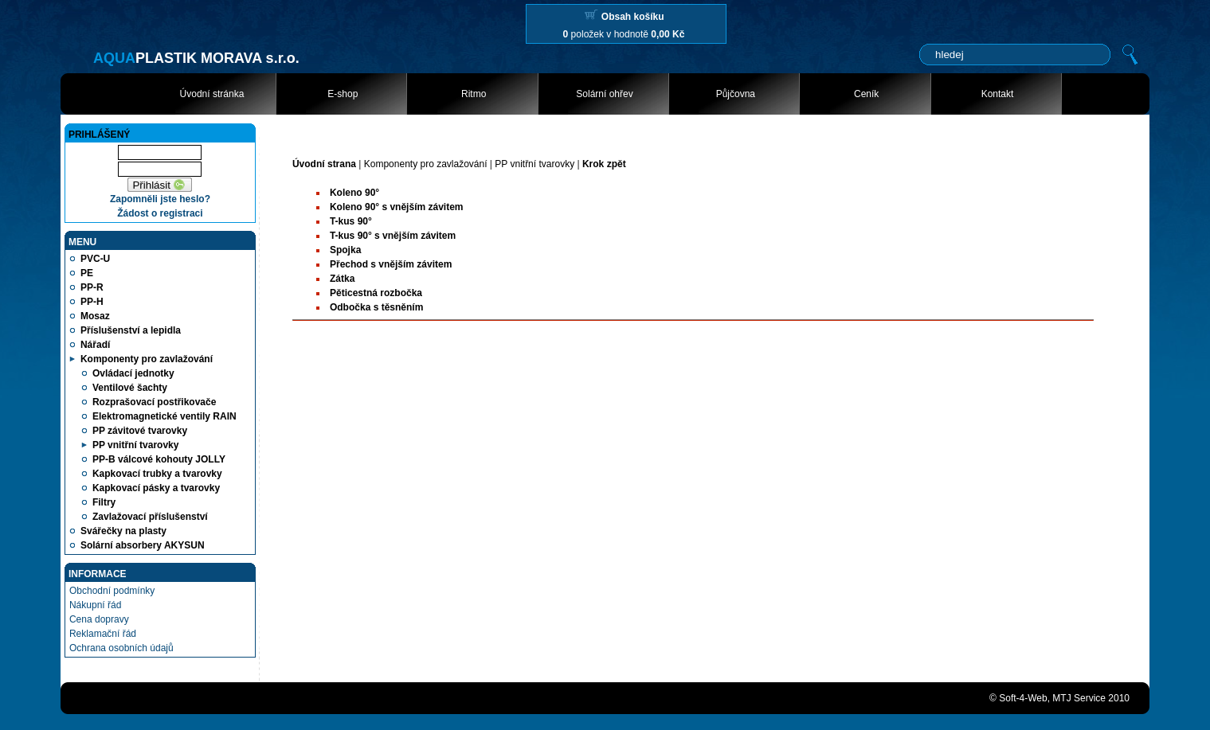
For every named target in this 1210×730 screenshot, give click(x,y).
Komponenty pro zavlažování (426, 164)
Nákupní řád (95, 605)
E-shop (342, 94)
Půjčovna (735, 94)
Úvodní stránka (212, 94)
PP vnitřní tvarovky (534, 164)
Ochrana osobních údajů (121, 648)
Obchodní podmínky (112, 590)
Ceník (866, 94)
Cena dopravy (99, 619)
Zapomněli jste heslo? (160, 199)
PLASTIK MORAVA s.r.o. (196, 58)
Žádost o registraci (159, 213)
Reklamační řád (102, 633)
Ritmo (473, 94)
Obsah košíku (632, 16)
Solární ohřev (604, 94)
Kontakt (997, 94)
